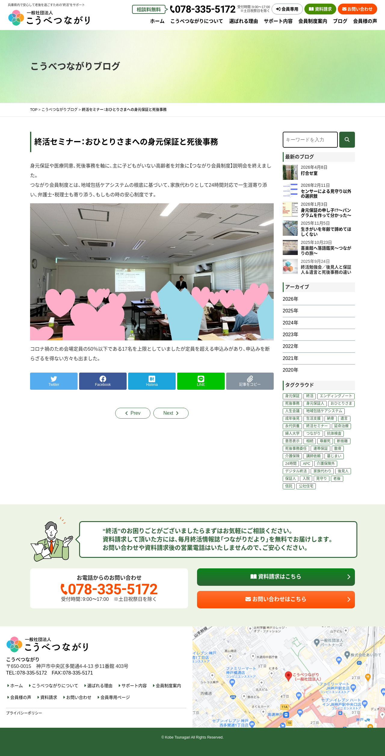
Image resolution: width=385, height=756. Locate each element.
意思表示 (292, 441)
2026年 (290, 299)
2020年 (290, 370)
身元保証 (292, 396)
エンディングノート (336, 396)
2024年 (290, 322)
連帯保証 (320, 449)
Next (168, 413)
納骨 (330, 418)
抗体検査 (334, 434)
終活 (309, 396)
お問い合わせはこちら (275, 599)
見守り (321, 479)
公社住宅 (306, 486)
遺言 (344, 418)
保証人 (290, 479)
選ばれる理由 (243, 21)
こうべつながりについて (196, 21)
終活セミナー (317, 426)
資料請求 (320, 9)
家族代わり (322, 471)
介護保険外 (326, 464)
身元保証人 (315, 403)
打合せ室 (309, 173)
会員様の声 (365, 21)
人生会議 (292, 411)
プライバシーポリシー (24, 713)
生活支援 (313, 418)
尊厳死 (325, 441)
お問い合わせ (357, 9)
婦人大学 (292, 434)
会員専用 (287, 9)
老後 (336, 479)
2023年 (290, 334)
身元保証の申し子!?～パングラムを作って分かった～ (326, 213)
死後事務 (292, 403)
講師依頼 (313, 456)
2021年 (290, 358)
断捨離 (342, 441)
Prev (135, 413)
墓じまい (334, 456)
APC (306, 464)
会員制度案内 (312, 21)
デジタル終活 (296, 471)
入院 (306, 479)
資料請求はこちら (276, 577)
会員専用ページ (115, 697)
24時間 (290, 464)
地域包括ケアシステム (324, 411)
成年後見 (292, 418)
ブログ (340, 21)
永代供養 (292, 426)
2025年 (290, 310)
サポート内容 (278, 21)
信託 (288, 486)
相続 (309, 441)
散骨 (337, 449)
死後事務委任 (296, 449)
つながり (313, 434)
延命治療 (341, 426)
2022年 (290, 346)
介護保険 (292, 456)
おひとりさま (341, 403)
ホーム (157, 21)
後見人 (343, 471)
